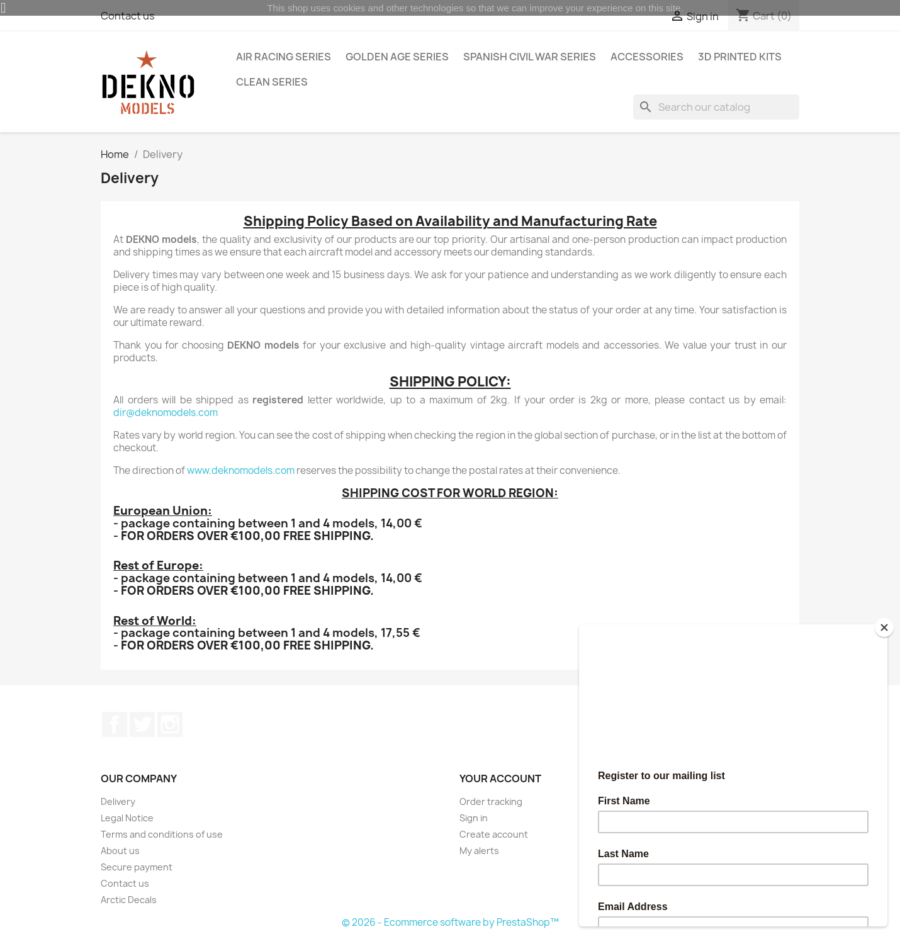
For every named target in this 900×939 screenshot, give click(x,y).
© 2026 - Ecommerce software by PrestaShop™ (450, 922)
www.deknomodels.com (241, 470)
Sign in (473, 818)
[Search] (716, 107)
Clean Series (272, 82)
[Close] (884, 627)
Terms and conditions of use (162, 834)
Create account (493, 834)
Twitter (142, 724)
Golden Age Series (397, 57)
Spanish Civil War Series (529, 57)
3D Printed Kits (740, 57)
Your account (500, 778)
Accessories (646, 57)
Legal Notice (127, 818)
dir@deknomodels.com (165, 412)
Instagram (170, 724)
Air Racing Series (283, 57)
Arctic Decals (129, 900)
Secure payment (136, 867)
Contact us (125, 883)
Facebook (114, 724)
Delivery (118, 801)
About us (120, 851)
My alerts (479, 851)
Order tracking (490, 801)
